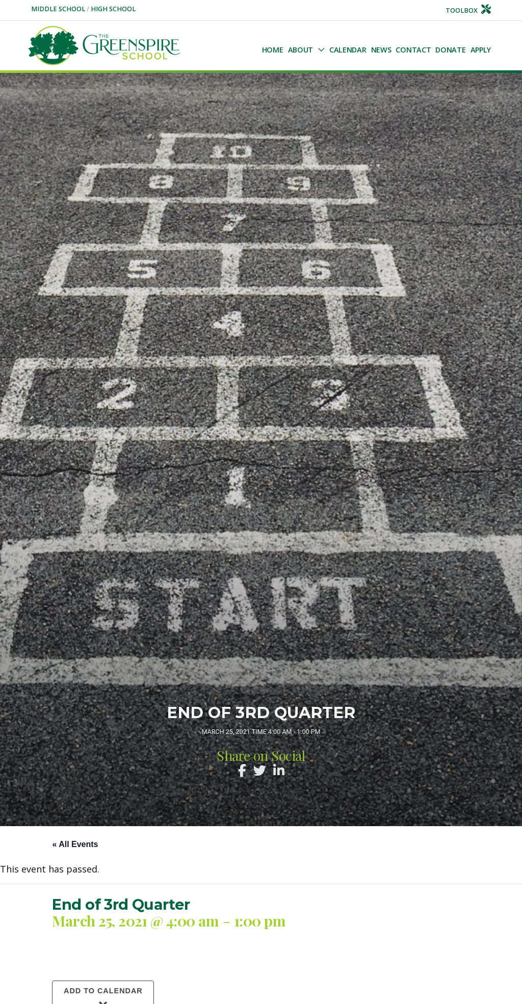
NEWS (381, 50)
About (301, 50)
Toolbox (468, 10)
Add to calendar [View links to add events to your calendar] (103, 991)
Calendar (348, 50)
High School (113, 9)
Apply (481, 50)
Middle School (59, 9)
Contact (413, 50)
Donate (450, 50)
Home (272, 50)
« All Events (75, 844)
